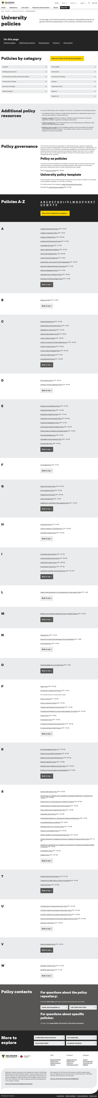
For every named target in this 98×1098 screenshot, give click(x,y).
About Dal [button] (64, 7)
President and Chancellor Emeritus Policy (52, 707)
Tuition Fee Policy (45, 884)
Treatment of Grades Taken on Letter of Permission (55, 880)
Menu (94, 3)
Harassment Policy (45, 524)
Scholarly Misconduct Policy (48, 791)
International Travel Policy (48, 566)
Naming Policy (44, 635)
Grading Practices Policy (47, 494)
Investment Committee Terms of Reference (53, 571)
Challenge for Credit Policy (48, 330)
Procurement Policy (46, 719)
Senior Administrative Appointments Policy (52, 810)
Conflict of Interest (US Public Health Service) (53, 342)
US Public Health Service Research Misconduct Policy (56, 910)
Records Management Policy (48, 749)
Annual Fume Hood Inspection (49, 258)
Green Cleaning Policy (46, 499)
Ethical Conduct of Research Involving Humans (53, 431)
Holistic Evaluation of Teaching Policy (51, 528)
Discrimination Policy (46, 380)
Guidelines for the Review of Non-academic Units (54, 503)
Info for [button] (73, 3)
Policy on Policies (51, 170)
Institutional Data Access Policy (49, 558)
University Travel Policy (47, 923)
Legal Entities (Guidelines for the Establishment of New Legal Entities (60, 592)
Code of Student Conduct (47, 338)
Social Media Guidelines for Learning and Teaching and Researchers (59, 818)
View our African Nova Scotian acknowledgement (64, 1078)
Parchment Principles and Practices (51, 690)
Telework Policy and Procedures (49, 876)
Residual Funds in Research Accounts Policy (53, 766)
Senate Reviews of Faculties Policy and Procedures (55, 806)
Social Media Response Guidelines (50, 822)
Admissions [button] (13, 7)
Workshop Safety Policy (47, 970)
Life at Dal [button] (24, 7)
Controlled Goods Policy (47, 359)
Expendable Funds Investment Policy (51, 439)
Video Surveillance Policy (47, 944)
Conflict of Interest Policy (47, 346)
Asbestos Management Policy (49, 270)
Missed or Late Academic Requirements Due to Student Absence (59, 613)
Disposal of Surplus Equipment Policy (51, 384)
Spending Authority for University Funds (52, 826)
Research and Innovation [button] (41, 7)
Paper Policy (44, 686)
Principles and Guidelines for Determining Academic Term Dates (58, 711)
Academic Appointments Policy (49, 229)
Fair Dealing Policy (45, 465)
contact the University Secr (71, 184)
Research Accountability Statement (50, 753)
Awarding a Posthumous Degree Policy (51, 278)
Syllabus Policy (44, 855)
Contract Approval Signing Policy (50, 350)
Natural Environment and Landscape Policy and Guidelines (57, 639)
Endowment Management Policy (49, 422)
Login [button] (82, 3)
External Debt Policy (46, 443)
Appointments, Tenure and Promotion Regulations (54, 262)
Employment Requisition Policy (49, 414)
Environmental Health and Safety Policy (52, 427)
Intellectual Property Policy (48, 562)
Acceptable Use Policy (47, 245)
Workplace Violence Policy (48, 965)
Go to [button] (63, 3)
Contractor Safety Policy (47, 355)
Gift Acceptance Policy (47, 490)
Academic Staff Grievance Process (50, 241)
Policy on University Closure (48, 703)
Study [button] (3, 7)
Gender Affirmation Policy (47, 486)
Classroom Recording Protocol (49, 334)
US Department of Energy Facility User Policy (53, 906)
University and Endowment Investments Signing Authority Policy (58, 918)
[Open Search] (89, 3)
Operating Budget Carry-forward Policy (52, 665)
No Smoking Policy (45, 643)
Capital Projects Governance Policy (50, 326)
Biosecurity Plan (45, 300)
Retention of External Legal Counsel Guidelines (54, 770)
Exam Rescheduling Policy (48, 435)
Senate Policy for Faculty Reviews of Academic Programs (57, 801)
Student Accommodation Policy (49, 830)
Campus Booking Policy (47, 321)
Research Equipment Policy (48, 762)
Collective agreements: (48, 122)
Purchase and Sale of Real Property (50, 728)
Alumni (55, 7)
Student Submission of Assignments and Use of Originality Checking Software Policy (64, 839)
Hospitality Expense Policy (48, 532)
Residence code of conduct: (50, 127)
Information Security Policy (48, 554)
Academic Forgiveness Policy (48, 233)
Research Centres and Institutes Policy (51, 757)
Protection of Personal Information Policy (52, 724)
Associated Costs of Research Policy (51, 274)
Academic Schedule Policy (48, 237)
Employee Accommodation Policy (50, 406)
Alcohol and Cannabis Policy (48, 253)
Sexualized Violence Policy (48, 814)
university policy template (56, 187)
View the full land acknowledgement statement (18, 1083)
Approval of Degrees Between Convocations (53, 266)
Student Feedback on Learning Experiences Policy (54, 835)
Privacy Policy (44, 715)
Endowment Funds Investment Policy (51, 418)
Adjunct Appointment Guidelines (49, 249)
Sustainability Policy (46, 851)
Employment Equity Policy (48, 410)
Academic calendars (48, 118)
